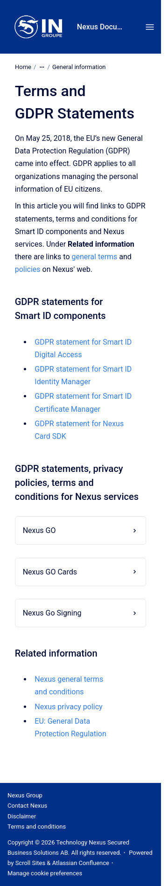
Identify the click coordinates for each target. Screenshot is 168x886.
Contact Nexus (27, 805)
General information (79, 66)
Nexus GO (39, 530)
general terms (94, 256)
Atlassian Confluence (80, 862)
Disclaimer (21, 816)
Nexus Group (24, 795)
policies (28, 269)
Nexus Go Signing (52, 613)
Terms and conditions (36, 826)
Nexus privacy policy (68, 706)
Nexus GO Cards (50, 572)
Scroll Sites (30, 862)
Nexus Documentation (102, 26)
